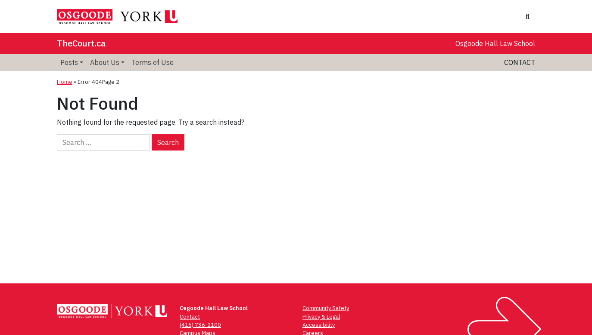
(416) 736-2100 (200, 325)
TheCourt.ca (81, 43)
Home (64, 82)
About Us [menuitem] (104, 62)
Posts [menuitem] (69, 62)
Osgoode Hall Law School (495, 43)
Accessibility (318, 325)
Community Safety (325, 308)
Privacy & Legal (321, 316)
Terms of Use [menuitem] (152, 62)
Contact (519, 62)
